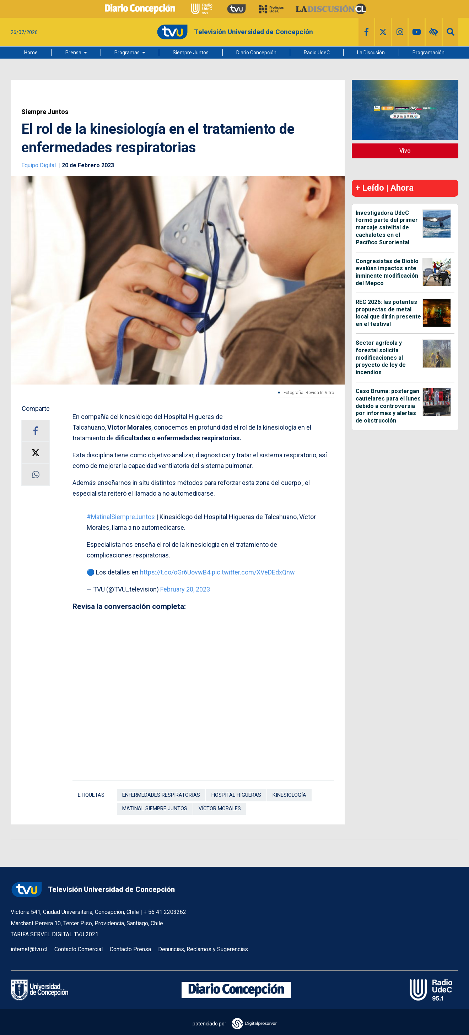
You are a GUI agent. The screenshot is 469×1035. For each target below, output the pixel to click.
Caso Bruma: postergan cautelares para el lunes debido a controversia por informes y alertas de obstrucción (388, 406)
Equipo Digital (39, 165)
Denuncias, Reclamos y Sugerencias (203, 949)
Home (31, 52)
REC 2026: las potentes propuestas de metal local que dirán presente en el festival (388, 313)
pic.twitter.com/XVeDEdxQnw (253, 572)
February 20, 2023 (185, 589)
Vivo (405, 150)
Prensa (73, 52)
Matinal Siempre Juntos (154, 809)
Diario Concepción (256, 52)
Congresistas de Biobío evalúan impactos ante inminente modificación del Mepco (387, 272)
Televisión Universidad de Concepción (93, 889)
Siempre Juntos (191, 52)
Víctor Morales (220, 809)
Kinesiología (289, 795)
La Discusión (371, 52)
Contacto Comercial (78, 949)
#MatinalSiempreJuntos (121, 517)
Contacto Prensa (130, 949)
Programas (127, 52)
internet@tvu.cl (29, 949)
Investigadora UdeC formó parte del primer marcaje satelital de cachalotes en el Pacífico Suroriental (387, 227)
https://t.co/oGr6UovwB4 (175, 572)
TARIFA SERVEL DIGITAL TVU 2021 (54, 934)
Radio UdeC (317, 52)
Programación (428, 52)
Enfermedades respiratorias (161, 795)
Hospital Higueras (236, 795)
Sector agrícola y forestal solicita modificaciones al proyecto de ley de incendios (381, 357)
